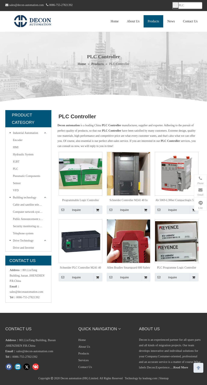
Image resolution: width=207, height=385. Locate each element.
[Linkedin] (18, 366)
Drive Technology (23, 240)
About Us (84, 346)
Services (83, 360)
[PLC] (190, 5)
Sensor (17, 183)
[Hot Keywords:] (175, 5)
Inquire (70, 210)
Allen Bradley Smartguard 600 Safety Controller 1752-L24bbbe (128, 267)
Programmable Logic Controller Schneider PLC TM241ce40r (80, 200)
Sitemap (164, 378)
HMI (15, 147)
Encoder (17, 140)
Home (82, 340)
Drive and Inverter (23, 247)
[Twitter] (26, 366)
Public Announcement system (30, 219)
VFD (16, 190)
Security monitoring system (29, 226)
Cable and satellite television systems (30, 204)
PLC (15, 168)
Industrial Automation (25, 132)
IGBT (16, 161)
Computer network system (28, 211)
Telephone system (23, 233)
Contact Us (85, 367)
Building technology (24, 197)
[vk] (35, 366)
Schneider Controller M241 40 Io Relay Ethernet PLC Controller (128, 200)
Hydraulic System (23, 154)
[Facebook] (9, 366)
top (198, 367)
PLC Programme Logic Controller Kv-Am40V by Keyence (176, 267)
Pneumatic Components (26, 176)
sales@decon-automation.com (26, 5)
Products (83, 353)
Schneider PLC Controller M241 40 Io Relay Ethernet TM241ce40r (80, 267)
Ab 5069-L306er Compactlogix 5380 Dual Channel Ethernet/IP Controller (176, 200)
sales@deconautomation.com (26, 291)
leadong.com (150, 378)
